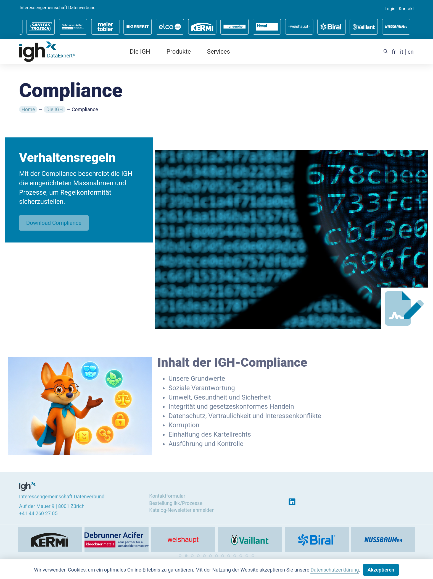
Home (28, 109)
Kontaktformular (167, 494)
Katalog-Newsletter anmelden (182, 509)
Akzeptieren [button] (381, 570)
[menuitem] (394, 52)
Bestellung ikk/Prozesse (175, 501)
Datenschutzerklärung (334, 570)
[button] (180, 555)
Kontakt (406, 9)
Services (218, 51)
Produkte (179, 51)
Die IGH (140, 51)
